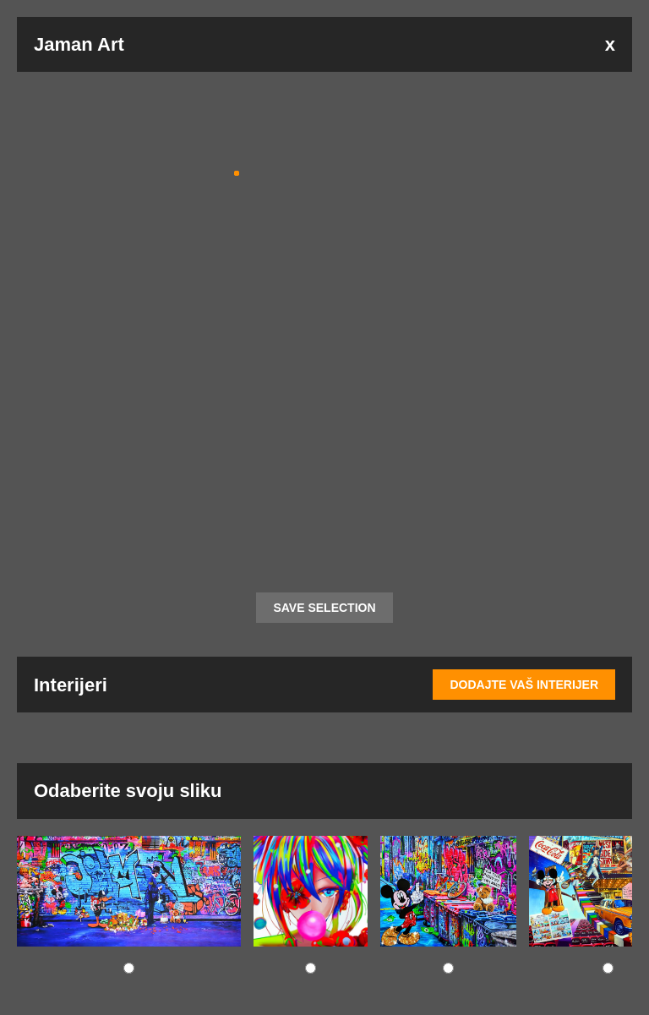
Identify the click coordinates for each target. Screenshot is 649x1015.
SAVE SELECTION (324, 607)
